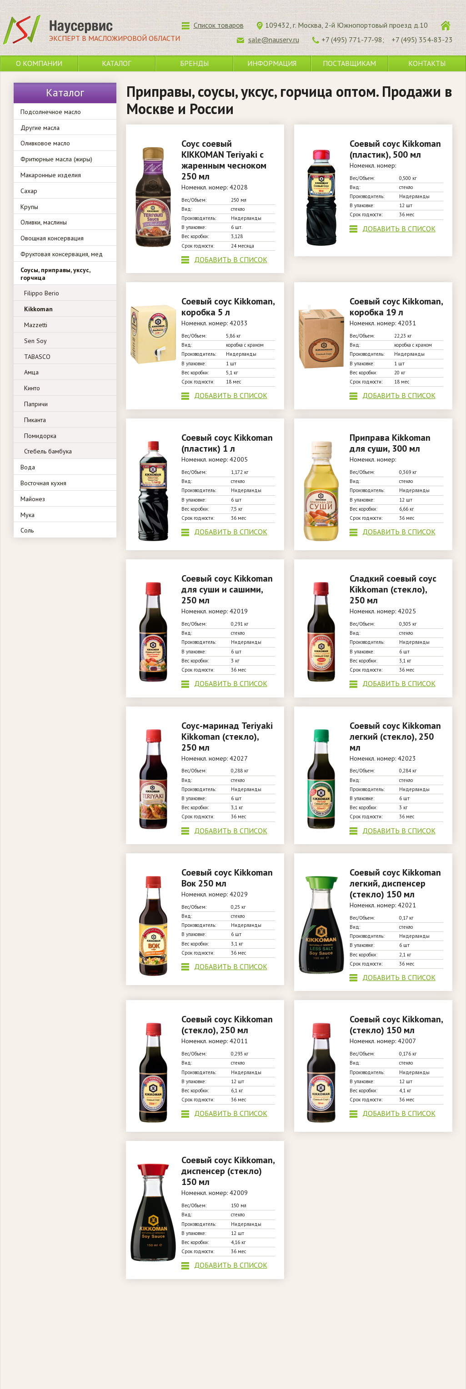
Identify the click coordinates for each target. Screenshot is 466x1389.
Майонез (32, 499)
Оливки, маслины (43, 222)
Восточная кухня (43, 483)
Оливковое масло (45, 143)
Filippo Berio (41, 293)
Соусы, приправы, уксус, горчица (55, 274)
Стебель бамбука (48, 451)
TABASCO (37, 357)
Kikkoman (38, 309)
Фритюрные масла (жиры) (56, 159)
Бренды (194, 63)
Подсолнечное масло (50, 112)
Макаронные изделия (50, 175)
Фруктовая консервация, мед (61, 254)
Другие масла (40, 128)
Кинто (32, 388)
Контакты (427, 63)
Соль (27, 530)
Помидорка (40, 436)
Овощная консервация (52, 238)
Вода (27, 467)
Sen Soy (35, 341)
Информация (271, 63)
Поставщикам (349, 63)
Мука (27, 515)
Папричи (36, 404)
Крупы (29, 207)
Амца (31, 372)
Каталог (116, 63)
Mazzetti (35, 325)
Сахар (28, 191)
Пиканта (35, 420)
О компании (39, 63)
